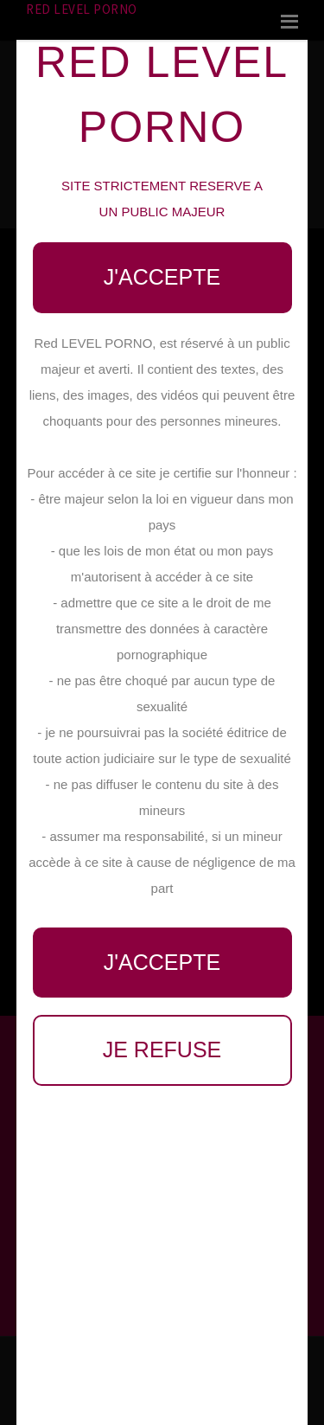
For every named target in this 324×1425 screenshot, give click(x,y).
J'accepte (162, 277)
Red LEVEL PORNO (81, 9)
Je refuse (162, 1049)
